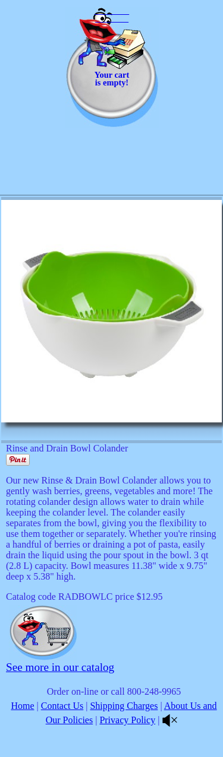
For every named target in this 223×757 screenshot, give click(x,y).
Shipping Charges (124, 706)
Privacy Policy (127, 720)
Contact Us (62, 706)
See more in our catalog (60, 667)
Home (22, 706)
